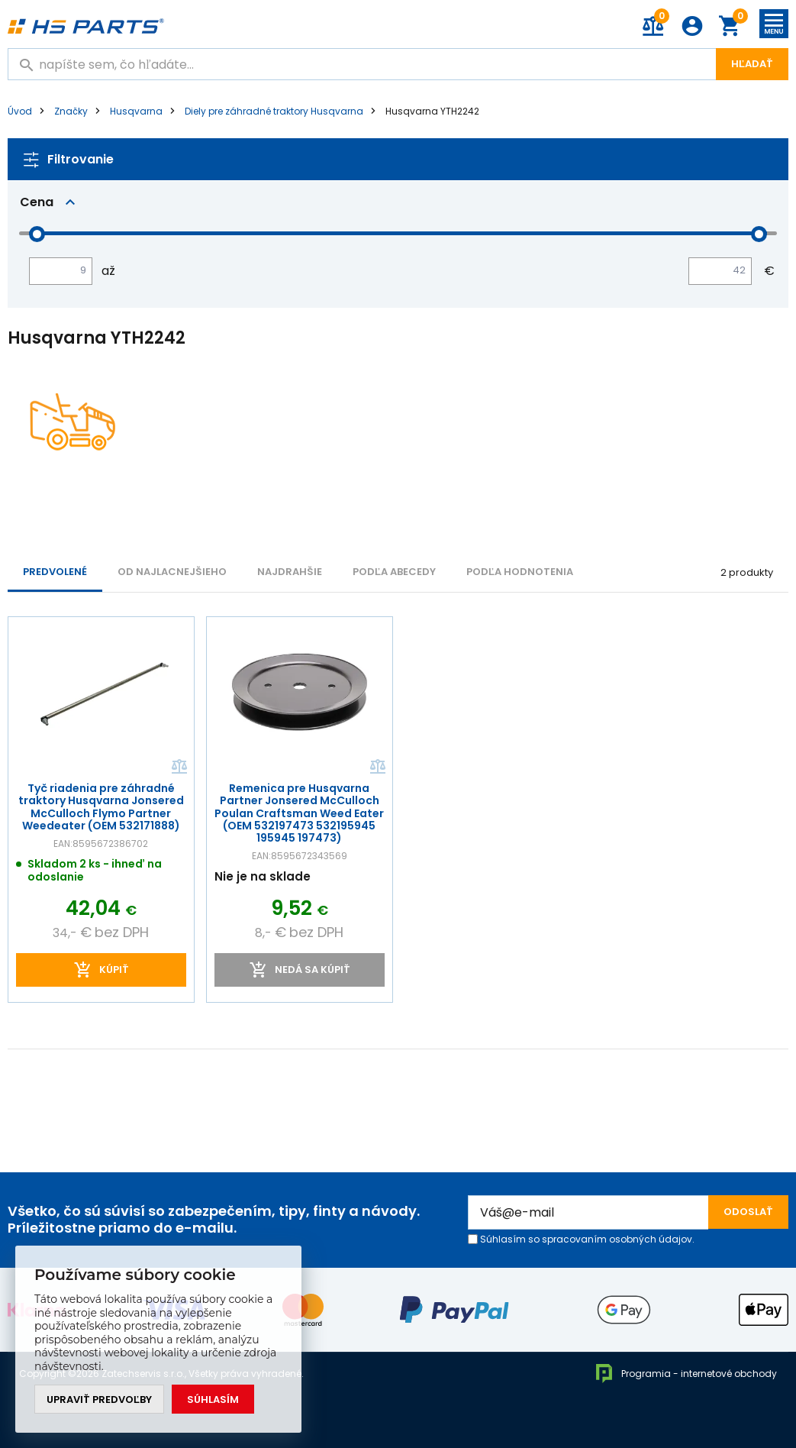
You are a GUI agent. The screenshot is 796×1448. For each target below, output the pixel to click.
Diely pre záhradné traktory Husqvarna (274, 111)
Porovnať (178, 766)
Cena (36, 202)
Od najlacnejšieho (172, 571)
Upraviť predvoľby (99, 1399)
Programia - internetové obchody (686, 1373)
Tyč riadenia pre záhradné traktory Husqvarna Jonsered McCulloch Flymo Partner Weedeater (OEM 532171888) (101, 806)
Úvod (20, 111)
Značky (71, 111)
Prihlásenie (692, 26)
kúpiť (114, 969)
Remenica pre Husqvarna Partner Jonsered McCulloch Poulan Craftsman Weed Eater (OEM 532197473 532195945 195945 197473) (299, 812)
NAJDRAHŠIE (289, 571)
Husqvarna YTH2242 (432, 111)
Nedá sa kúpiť (312, 969)
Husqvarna (136, 111)
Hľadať (752, 64)
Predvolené (55, 571)
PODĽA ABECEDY (394, 571)
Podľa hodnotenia (519, 571)
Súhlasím (213, 1399)
